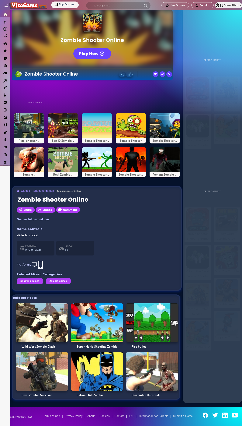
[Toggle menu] (6, 5)
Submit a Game (183, 415)
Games (25, 190)
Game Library (225, 5)
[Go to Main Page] (31, 5)
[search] (117, 5)
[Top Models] (71, 4)
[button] (144, 5)
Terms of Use (51, 415)
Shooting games (43, 190)
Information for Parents (153, 415)
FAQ (132, 415)
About (91, 415)
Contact (119, 415)
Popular (194, 5)
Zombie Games (58, 281)
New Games (167, 5)
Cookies (104, 415)
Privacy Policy (74, 415)
